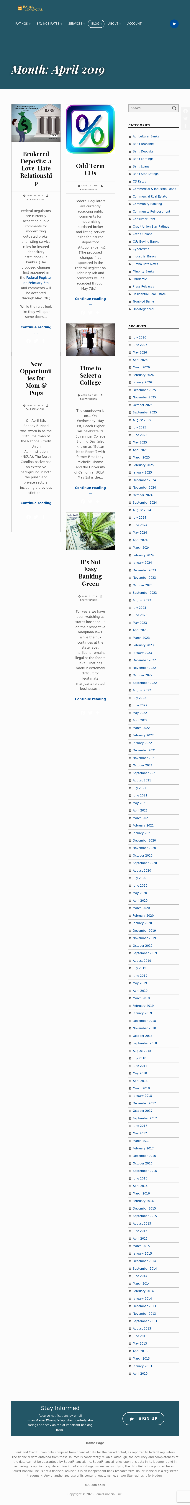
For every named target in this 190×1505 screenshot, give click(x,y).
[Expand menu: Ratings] (30, 24)
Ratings (21, 23)
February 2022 (143, 735)
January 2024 (142, 562)
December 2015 (144, 1208)
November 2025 (144, 397)
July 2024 (139, 518)
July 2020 (139, 878)
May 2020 (140, 893)
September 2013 (145, 1321)
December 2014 (144, 1261)
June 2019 (140, 975)
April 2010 (140, 1374)
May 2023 (140, 623)
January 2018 (142, 1096)
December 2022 (144, 660)
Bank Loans (141, 166)
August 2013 (142, 1328)
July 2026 (139, 337)
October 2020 (143, 855)
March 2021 (141, 818)
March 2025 (141, 457)
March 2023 (141, 638)
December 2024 (144, 480)
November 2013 (144, 1313)
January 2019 (142, 1013)
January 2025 (142, 472)
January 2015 (142, 1253)
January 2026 (142, 382)
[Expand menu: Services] (84, 24)
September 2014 (145, 1268)
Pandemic (140, 279)
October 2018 (143, 1036)
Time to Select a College (90, 375)
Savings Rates (48, 23)
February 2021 (143, 825)
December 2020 (144, 840)
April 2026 (140, 360)
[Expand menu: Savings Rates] (61, 24)
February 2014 (143, 1291)
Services (75, 23)
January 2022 (142, 743)
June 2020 (140, 885)
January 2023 (142, 653)
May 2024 (140, 533)
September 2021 (145, 773)
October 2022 (143, 675)
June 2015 (140, 1231)
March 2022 (141, 728)
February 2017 (143, 1148)
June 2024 (140, 525)
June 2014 (140, 1276)
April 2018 (140, 1081)
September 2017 (145, 1118)
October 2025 (143, 405)
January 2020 (142, 923)
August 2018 (142, 1051)
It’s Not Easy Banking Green (90, 572)
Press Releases (143, 286)
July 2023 (139, 607)
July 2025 (139, 427)
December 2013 (144, 1306)
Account (134, 23)
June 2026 (140, 345)
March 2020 (141, 908)
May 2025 (140, 442)
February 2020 (143, 915)
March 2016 (141, 1193)
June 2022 (140, 705)
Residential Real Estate (149, 294)
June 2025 (140, 435)
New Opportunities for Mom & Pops (36, 378)
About (113, 23)
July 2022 (139, 698)
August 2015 (142, 1223)
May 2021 (140, 803)
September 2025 (145, 412)
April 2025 (140, 450)
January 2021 (142, 833)
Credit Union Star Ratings (151, 226)
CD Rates (139, 181)
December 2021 (144, 750)
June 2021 (140, 795)
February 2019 (143, 1006)
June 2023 (140, 615)
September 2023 (145, 592)
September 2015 (145, 1216)
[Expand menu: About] (120, 24)
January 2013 (142, 1366)
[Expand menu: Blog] (101, 24)
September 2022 (145, 683)
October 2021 (143, 765)
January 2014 (142, 1298)
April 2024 (140, 540)
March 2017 (141, 1141)
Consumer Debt (144, 219)
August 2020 (142, 870)
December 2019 (144, 930)
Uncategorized (143, 309)
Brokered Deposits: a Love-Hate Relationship (36, 168)
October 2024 (143, 495)
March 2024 (141, 547)
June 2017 (140, 1126)
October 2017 (143, 1111)
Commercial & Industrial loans (154, 189)
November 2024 (144, 487)
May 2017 (140, 1133)
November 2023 (144, 577)
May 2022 (140, 713)
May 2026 (140, 352)
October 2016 (143, 1163)
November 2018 (144, 1028)
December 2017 (144, 1103)
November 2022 (144, 668)
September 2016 (145, 1171)
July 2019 (139, 968)
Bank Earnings (143, 159)
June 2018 (140, 1066)
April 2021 (140, 810)
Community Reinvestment (151, 211)
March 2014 (141, 1283)
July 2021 (139, 788)
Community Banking (147, 204)
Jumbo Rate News (145, 264)
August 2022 (142, 690)
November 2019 (144, 938)
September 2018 (145, 1043)
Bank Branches (143, 144)
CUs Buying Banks (146, 241)
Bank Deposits (143, 151)
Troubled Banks (144, 301)
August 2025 (142, 420)
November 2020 (144, 848)
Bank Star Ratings (145, 174)
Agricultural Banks (146, 136)
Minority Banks (143, 271)
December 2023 (144, 570)
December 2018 (144, 1021)
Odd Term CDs (90, 169)
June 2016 (140, 1178)
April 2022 (140, 720)
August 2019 (142, 960)
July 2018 (139, 1058)
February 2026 (143, 375)
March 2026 (141, 367)
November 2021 (144, 758)
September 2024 (145, 503)
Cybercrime (141, 249)
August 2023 (142, 600)
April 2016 (140, 1186)
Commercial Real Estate (150, 196)
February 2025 (143, 465)
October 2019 (143, 945)
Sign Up (143, 1419)
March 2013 (141, 1359)
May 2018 (140, 1073)
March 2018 (141, 1088)
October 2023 (143, 585)
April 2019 (140, 991)
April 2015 (140, 1238)
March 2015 (141, 1246)
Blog (95, 23)
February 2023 (143, 645)
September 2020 (145, 863)
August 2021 (142, 780)
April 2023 (140, 630)
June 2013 (140, 1336)
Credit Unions (142, 234)
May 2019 (140, 983)
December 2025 (144, 390)
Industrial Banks (144, 256)
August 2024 (142, 510)
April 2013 (140, 1351)
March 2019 (141, 998)
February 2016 (143, 1201)
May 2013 (140, 1343)
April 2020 (140, 900)
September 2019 (145, 953)
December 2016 (144, 1156)
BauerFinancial (35, 199)
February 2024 (143, 555)
